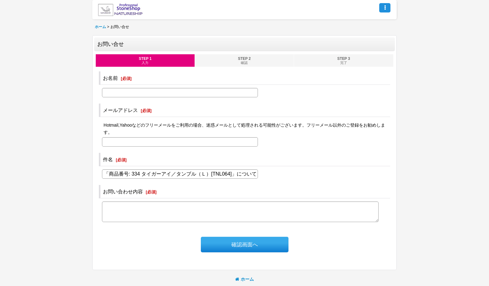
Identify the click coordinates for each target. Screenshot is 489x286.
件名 (108, 159)
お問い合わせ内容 (123, 191)
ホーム (244, 279)
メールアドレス (120, 110)
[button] (384, 7)
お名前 (110, 78)
